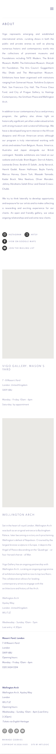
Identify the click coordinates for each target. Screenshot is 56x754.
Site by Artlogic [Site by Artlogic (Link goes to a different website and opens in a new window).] (40, 744)
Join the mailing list (18, 248)
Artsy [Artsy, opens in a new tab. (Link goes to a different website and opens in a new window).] (10, 731)
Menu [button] (51, 9)
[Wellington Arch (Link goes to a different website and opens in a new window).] (10, 688)
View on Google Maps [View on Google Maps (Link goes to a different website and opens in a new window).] (19, 241)
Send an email (16, 731)
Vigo (17, 9)
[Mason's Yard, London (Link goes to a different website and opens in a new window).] (13, 638)
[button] (28, 315)
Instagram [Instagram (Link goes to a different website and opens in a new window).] (12, 234)
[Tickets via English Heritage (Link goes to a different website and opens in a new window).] (15, 721)
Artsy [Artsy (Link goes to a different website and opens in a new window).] (31, 234)
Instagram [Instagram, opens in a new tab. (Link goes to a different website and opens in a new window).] (4, 731)
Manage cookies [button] (12, 740)
